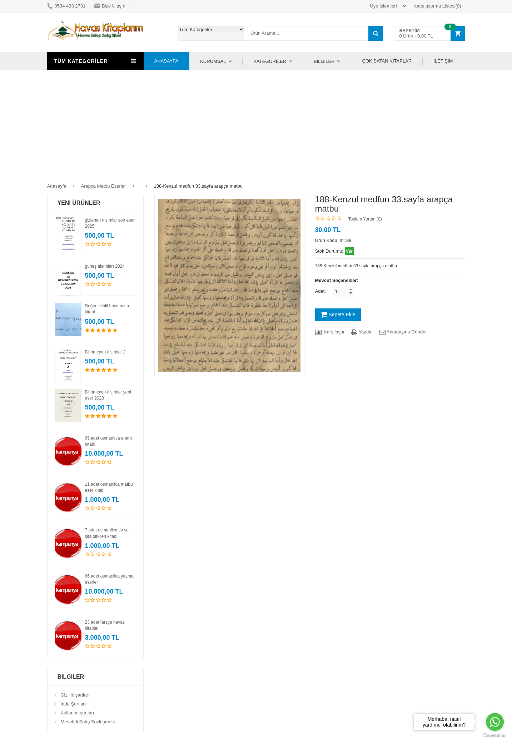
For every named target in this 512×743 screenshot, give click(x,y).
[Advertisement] (256, 124)
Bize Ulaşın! (110, 6)
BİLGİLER (324, 61)
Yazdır (361, 332)
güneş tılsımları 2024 (105, 266)
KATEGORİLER (269, 61)
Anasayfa (56, 186)
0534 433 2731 (66, 6)
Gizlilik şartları (75, 695)
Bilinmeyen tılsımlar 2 (105, 352)
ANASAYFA (166, 61)
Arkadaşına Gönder (402, 332)
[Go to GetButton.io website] (494, 735)
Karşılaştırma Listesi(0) (437, 6)
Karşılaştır (330, 332)
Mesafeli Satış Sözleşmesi (88, 721)
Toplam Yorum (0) (365, 219)
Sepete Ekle (338, 314)
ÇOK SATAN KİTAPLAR (387, 61)
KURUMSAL (213, 61)
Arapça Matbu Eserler (103, 186)
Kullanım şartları (77, 712)
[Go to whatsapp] (495, 722)
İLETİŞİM (443, 61)
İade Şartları (73, 704)
